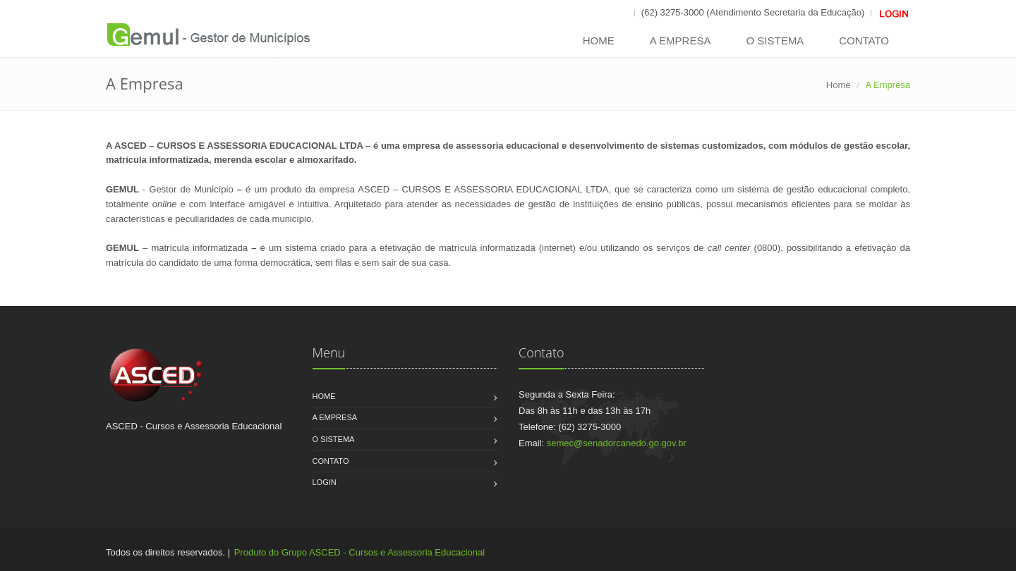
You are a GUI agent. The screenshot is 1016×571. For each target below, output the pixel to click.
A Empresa (680, 41)
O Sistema (775, 41)
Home (599, 41)
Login (325, 482)
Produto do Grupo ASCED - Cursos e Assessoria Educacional (359, 552)
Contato (864, 41)
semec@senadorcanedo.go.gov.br (617, 443)
